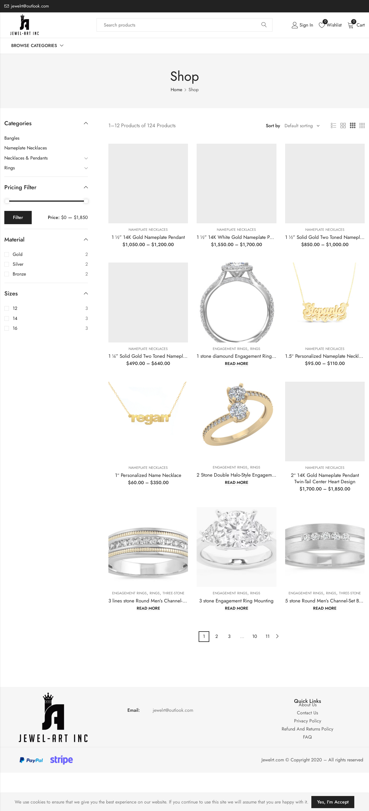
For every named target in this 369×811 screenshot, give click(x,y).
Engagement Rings (230, 348)
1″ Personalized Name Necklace (148, 475)
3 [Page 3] (229, 636)
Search (264, 25)
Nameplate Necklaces (148, 229)
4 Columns (362, 125)
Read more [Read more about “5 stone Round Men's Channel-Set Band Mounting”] (324, 608)
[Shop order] (301, 126)
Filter (18, 217)
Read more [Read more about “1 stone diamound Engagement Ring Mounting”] (236, 363)
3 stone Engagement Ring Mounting (236, 600)
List (333, 125)
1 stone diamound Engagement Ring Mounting (245, 356)
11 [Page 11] (268, 636)
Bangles (11, 138)
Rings (255, 348)
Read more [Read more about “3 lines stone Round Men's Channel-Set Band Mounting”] (148, 608)
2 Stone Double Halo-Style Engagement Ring (243, 474)
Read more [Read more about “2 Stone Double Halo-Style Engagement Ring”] (236, 482)
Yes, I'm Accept (333, 802)
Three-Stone (173, 593)
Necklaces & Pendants (26, 158)
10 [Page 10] (254, 636)
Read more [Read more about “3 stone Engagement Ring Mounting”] (236, 608)
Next (277, 636)
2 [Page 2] (216, 636)
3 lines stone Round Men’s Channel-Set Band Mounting (165, 600)
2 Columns (343, 125)
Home (176, 89)
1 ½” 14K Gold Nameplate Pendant (148, 237)
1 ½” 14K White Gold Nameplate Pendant (240, 237)
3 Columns (352, 125)
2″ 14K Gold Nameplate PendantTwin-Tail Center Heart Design (325, 478)
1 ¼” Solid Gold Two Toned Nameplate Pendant (157, 356)
